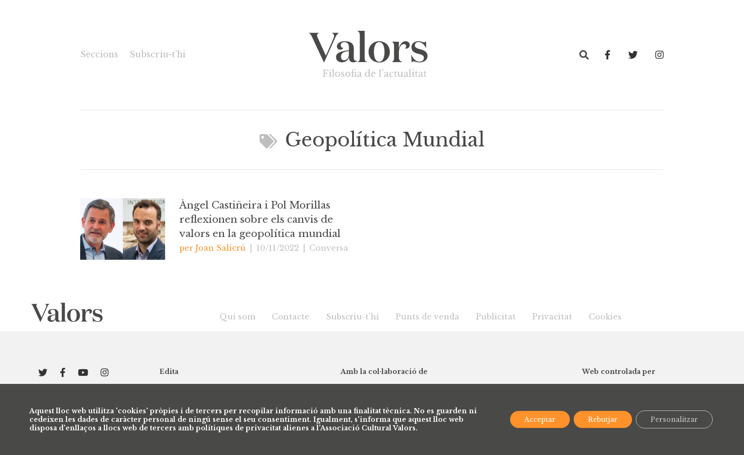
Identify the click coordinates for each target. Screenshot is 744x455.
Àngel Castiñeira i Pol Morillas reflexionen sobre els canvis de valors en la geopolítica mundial (260, 219)
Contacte (290, 316)
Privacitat (552, 316)
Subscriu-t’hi (158, 54)
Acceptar (540, 419)
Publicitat (496, 316)
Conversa (328, 248)
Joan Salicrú (220, 248)
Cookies (605, 316)
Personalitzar (674, 419)
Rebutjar (603, 419)
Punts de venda (427, 316)
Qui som (237, 316)
